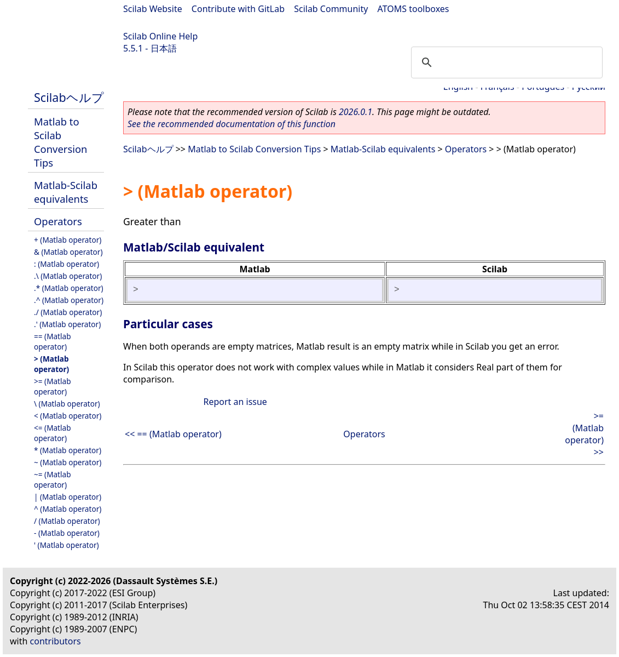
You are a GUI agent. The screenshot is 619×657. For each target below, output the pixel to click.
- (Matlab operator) (67, 533)
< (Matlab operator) (67, 415)
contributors (55, 641)
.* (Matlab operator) (68, 288)
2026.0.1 (355, 112)
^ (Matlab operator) (67, 509)
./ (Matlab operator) (68, 312)
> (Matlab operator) (51, 363)
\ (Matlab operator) (67, 403)
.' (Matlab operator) (67, 324)
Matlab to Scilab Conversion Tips (60, 142)
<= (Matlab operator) (52, 432)
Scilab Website (152, 9)
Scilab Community (331, 9)
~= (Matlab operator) (52, 479)
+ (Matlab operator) (67, 240)
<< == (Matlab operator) (173, 434)
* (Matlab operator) (67, 450)
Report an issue (235, 402)
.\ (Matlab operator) (68, 276)
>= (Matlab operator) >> (584, 434)
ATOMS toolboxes (413, 9)
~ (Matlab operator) (67, 462)
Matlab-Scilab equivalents (65, 191)
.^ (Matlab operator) (68, 300)
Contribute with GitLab (238, 9)
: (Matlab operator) (66, 264)
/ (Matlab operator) (67, 521)
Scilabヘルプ (69, 97)
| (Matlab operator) (67, 497)
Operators (58, 221)
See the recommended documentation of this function (231, 124)
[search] (505, 62)
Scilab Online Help (160, 36)
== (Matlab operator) (52, 341)
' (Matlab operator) (66, 545)
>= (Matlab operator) (52, 386)
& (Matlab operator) (68, 252)
